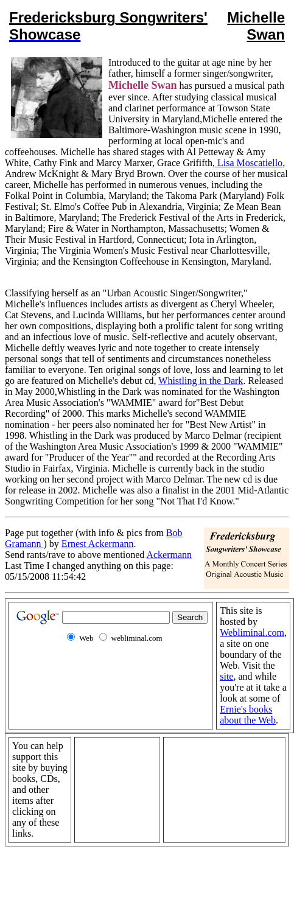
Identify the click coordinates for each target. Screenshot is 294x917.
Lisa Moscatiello (248, 163)
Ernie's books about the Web (248, 714)
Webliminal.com (252, 632)
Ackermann (169, 554)
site (226, 676)
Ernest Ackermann (97, 544)
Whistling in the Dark (200, 380)
